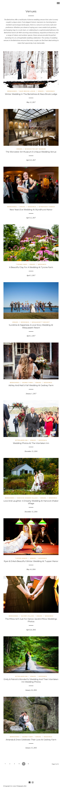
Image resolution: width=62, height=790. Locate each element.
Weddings (50, 91)
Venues (41, 91)
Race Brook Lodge (27, 91)
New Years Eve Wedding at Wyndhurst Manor (31, 210)
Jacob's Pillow (27, 616)
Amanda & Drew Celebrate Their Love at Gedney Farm (31, 740)
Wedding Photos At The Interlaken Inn (31, 443)
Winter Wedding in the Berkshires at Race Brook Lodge (31, 94)
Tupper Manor (21, 558)
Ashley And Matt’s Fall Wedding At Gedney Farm (31, 385)
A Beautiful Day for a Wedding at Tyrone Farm (31, 267)
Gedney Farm (27, 382)
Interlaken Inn (21, 440)
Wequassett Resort (41, 322)
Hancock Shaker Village (27, 498)
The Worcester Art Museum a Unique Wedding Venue (31, 152)
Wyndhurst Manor (47, 207)
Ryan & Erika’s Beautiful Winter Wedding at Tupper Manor (31, 561)
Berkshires (12, 91)
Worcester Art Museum (35, 149)
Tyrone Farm (21, 264)
